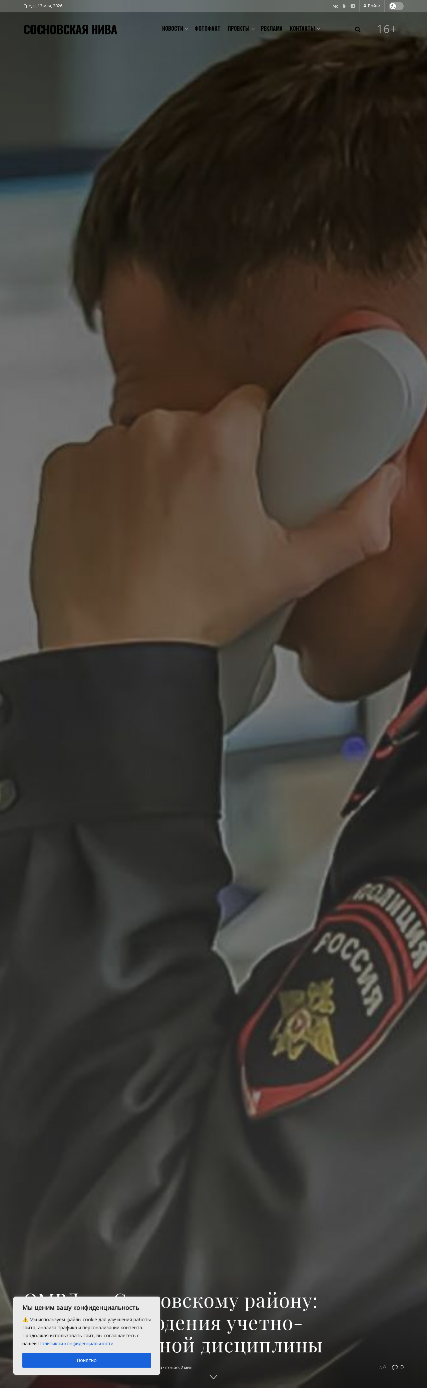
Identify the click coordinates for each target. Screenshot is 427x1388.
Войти (372, 6)
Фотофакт (207, 28)
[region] (86, 1336)
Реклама (272, 28)
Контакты (302, 28)
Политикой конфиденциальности (75, 1343)
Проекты (239, 28)
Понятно (87, 1360)
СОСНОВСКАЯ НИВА (70, 29)
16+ (387, 29)
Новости (172, 28)
